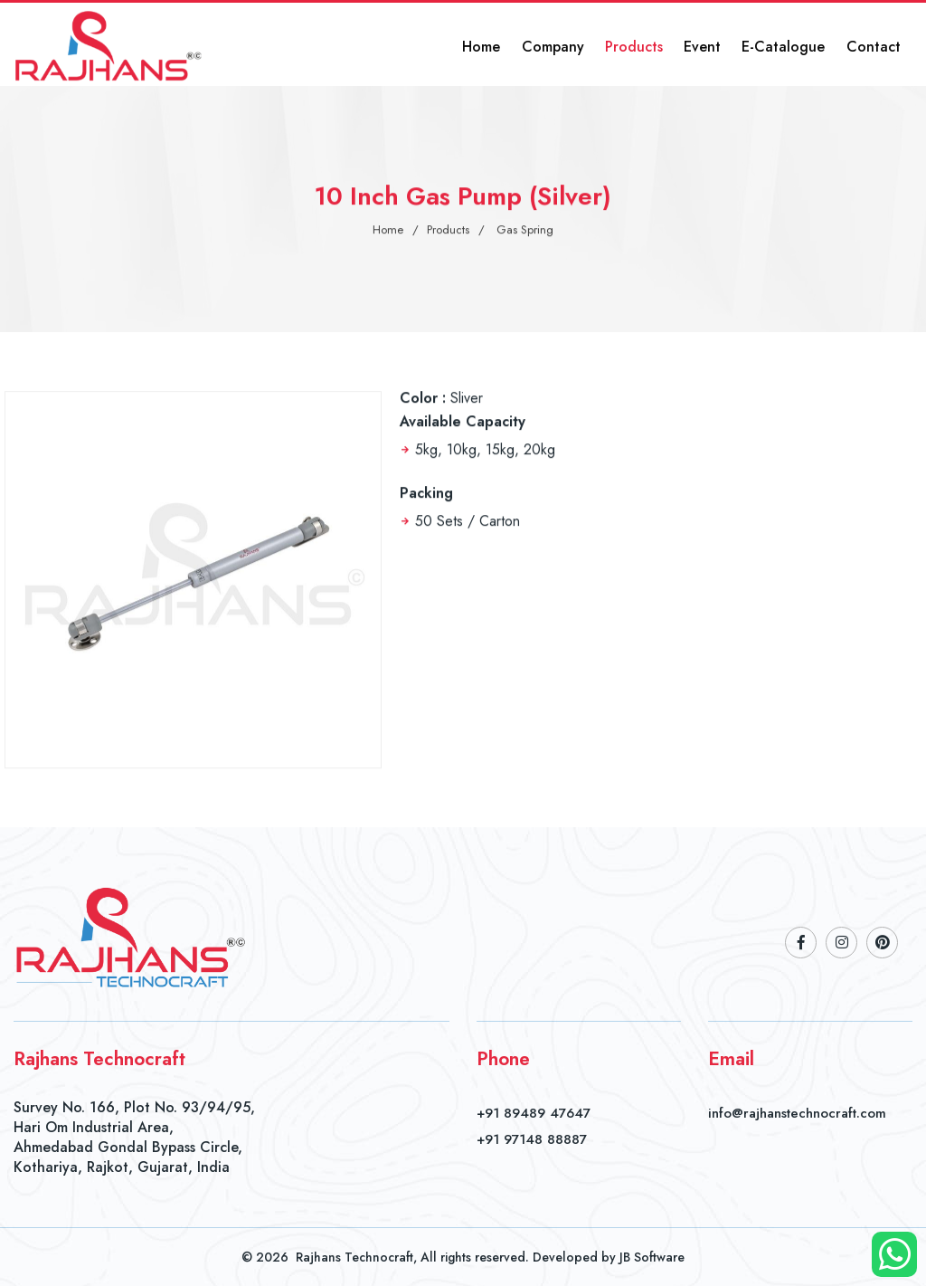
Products (658, 44)
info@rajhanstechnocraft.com (797, 1113)
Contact (878, 44)
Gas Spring (524, 231)
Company (584, 44)
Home (519, 44)
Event (720, 44)
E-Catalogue (794, 44)
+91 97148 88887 (532, 1139)
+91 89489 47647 (534, 1113)
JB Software (652, 1257)
